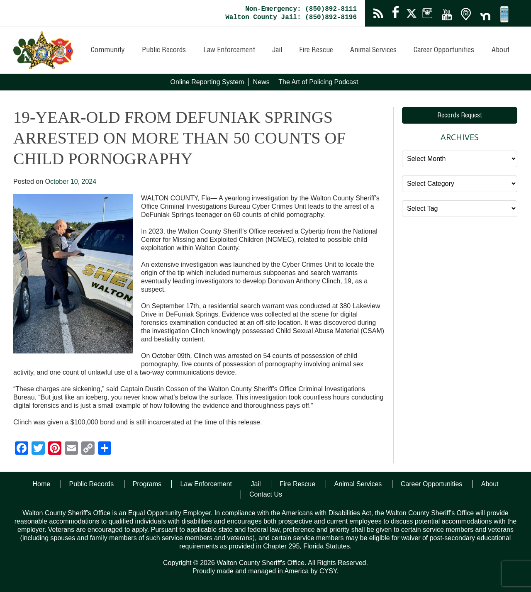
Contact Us (265, 494)
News (261, 81)
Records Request (459, 116)
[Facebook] (21, 449)
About (500, 50)
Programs (147, 483)
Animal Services (373, 50)
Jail (277, 50)
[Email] (71, 449)
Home (41, 483)
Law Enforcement (229, 50)
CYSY (328, 571)
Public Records (164, 50)
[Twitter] (38, 449)
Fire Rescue (316, 50)
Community (108, 50)
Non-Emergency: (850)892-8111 (301, 9)
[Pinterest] (54, 449)
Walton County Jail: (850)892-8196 (291, 17)
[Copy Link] (88, 449)
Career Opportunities (444, 50)
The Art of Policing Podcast (318, 81)
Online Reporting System (207, 81)
